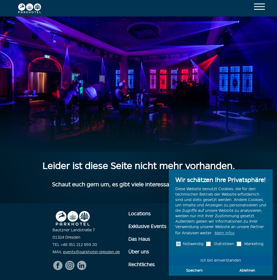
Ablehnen (247, 270)
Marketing (253, 243)
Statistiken (223, 243)
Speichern (194, 270)
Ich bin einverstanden (220, 260)
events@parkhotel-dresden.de (91, 251)
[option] (138, 84)
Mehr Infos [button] (225, 232)
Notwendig (192, 243)
